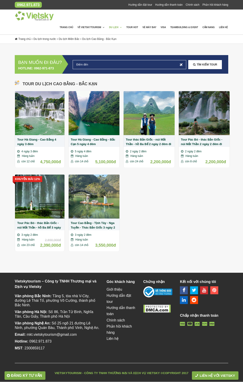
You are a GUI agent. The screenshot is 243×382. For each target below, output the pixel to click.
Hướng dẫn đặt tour (140, 4)
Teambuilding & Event (184, 27)
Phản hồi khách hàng (215, 4)
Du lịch (115, 27)
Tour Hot (132, 27)
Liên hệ (223, 27)
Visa (163, 27)
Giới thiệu (114, 289)
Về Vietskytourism (91, 27)
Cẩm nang (208, 27)
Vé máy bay (149, 27)
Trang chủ (66, 27)
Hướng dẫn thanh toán (169, 4)
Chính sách (193, 4)
